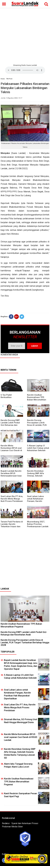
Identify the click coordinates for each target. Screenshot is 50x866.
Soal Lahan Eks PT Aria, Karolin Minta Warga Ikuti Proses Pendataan (12, 498)
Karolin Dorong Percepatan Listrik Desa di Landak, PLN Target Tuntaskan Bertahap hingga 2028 (37, 425)
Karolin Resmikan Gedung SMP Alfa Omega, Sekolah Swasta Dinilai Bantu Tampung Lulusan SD (37, 476)
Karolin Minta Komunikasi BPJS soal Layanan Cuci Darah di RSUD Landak (11, 449)
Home (3, 79)
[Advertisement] (25, 36)
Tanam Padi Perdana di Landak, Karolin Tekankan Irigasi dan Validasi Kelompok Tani (12, 525)
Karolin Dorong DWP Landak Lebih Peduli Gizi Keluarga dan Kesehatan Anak (10, 424)
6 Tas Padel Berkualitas (6, 396)
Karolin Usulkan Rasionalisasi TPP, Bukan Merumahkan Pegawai (36, 398)
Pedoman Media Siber (12, 826)
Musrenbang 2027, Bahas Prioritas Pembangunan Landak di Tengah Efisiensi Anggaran (37, 526)
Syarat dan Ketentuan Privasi (24, 823)
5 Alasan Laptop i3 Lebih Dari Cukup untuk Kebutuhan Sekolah (38, 448)
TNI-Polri (9, 79)
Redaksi (6, 823)
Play (42, 859)
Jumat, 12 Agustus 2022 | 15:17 (11, 98)
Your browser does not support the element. (25, 70)
